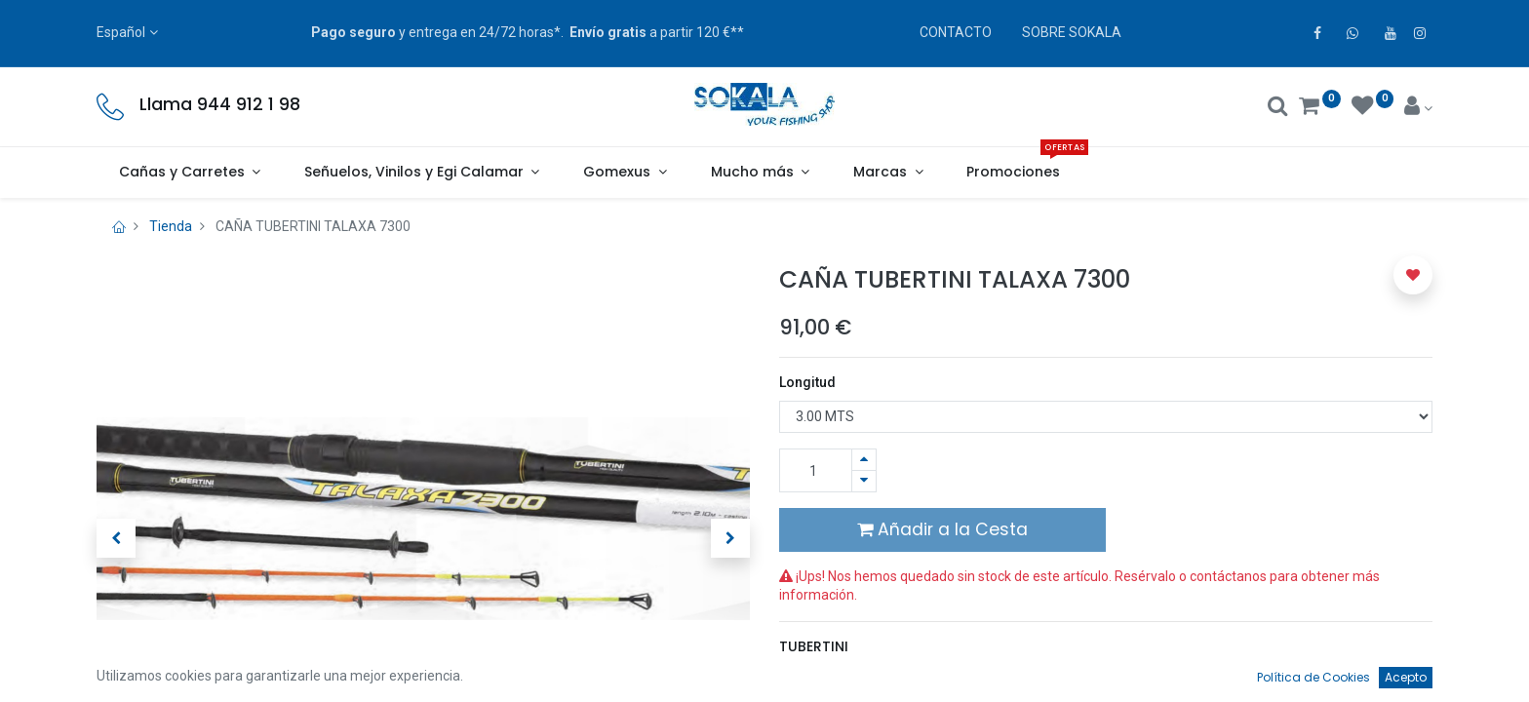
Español (121, 32)
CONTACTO (956, 32)
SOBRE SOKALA (1071, 32)
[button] (116, 538)
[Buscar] (1278, 108)
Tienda (170, 226)
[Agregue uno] (864, 459)
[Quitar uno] (864, 481)
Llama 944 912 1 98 (219, 104)
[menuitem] (1013, 172)
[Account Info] (1418, 108)
